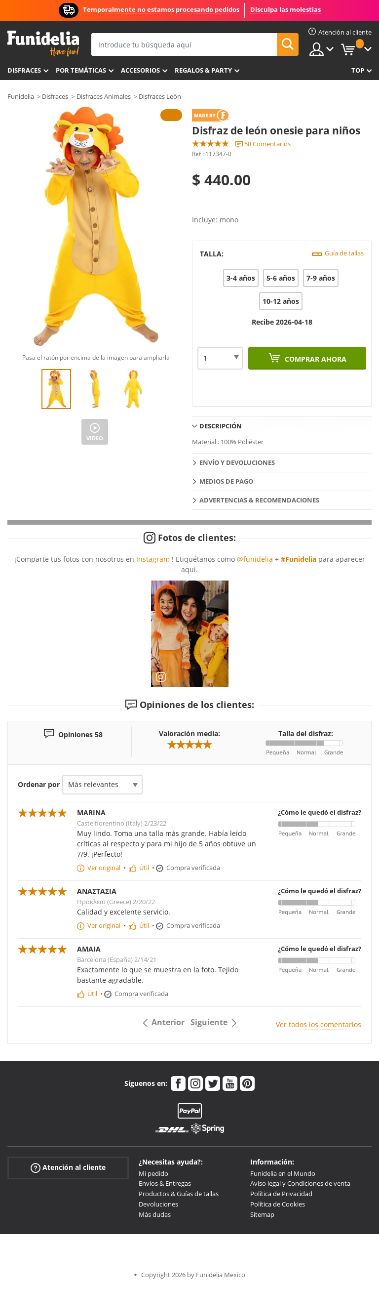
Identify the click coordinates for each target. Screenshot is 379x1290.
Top (357, 70)
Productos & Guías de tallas (179, 1193)
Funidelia (20, 96)
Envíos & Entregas (165, 1183)
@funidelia (255, 559)
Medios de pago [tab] (226, 481)
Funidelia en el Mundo (282, 1173)
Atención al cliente (68, 1167)
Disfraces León (160, 96)
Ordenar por (39, 784)
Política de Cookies (277, 1204)
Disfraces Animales (103, 96)
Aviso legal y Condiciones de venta (300, 1183)
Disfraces (24, 70)
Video (94, 438)
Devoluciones (158, 1204)
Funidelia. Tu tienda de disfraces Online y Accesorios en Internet (43, 44)
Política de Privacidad (281, 1193)
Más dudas (155, 1214)
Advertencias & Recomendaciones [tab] (259, 500)
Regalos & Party (203, 70)
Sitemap (262, 1214)
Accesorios (140, 70)
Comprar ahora (314, 359)
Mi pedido (153, 1173)
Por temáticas (81, 70)
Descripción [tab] (220, 425)
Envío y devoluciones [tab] (237, 462)
